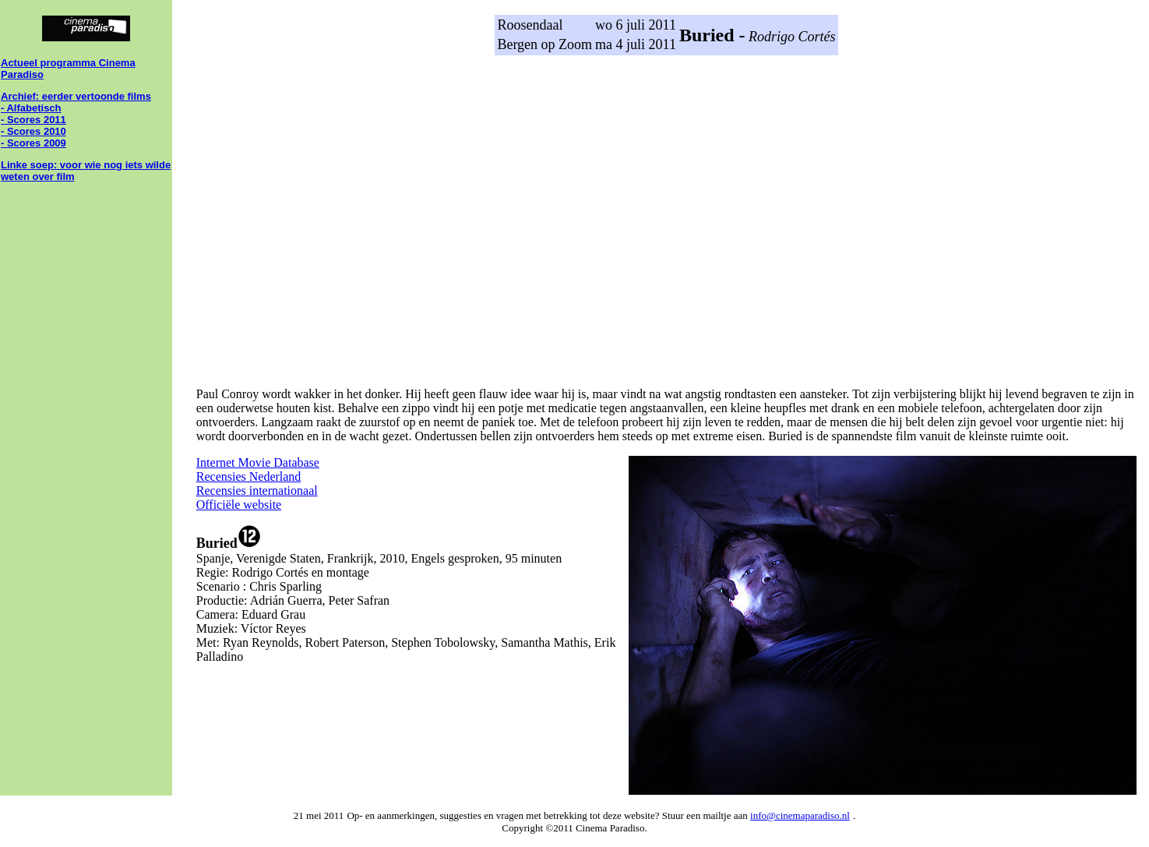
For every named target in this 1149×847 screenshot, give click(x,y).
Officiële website (238, 504)
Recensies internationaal (257, 490)
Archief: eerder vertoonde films (76, 96)
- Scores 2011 (33, 119)
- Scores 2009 (33, 143)
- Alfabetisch (31, 108)
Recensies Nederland (248, 476)
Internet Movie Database (257, 462)
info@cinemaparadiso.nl (800, 815)
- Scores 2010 (33, 131)
